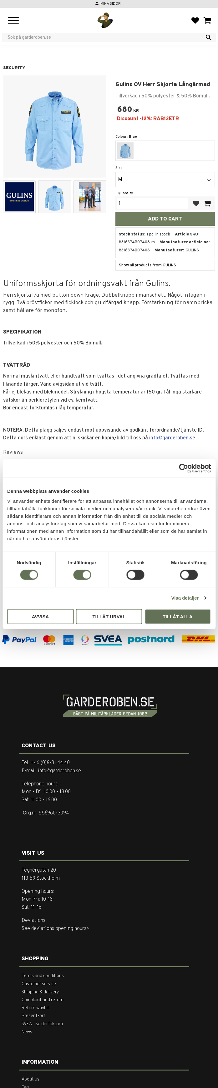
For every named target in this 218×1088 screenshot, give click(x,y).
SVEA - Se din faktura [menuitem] (42, 1024)
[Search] (209, 37)
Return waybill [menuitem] (35, 1008)
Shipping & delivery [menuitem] (40, 992)
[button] (13, 21)
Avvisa (40, 616)
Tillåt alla (177, 616)
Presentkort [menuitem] (33, 1016)
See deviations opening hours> (55, 929)
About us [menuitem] (30, 1079)
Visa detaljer (185, 598)
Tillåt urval (108, 616)
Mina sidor (110, 3)
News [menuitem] (27, 1032)
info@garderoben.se (172, 438)
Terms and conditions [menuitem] (43, 976)
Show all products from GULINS (147, 265)
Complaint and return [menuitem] (42, 1000)
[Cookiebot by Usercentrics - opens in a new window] (183, 468)
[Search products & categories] (105, 37)
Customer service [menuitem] (39, 984)
